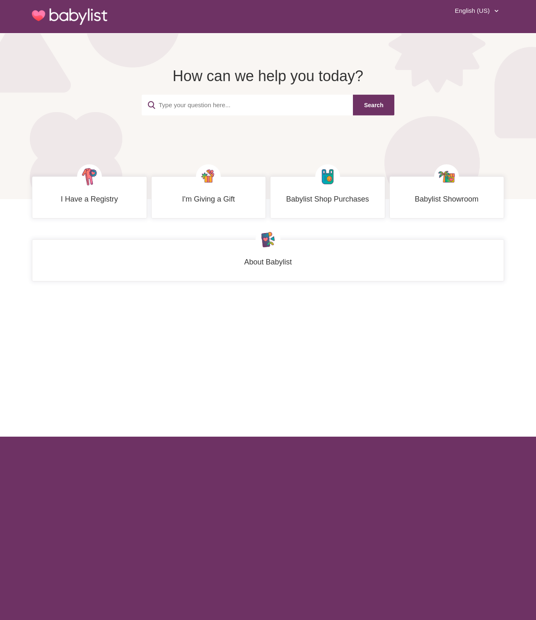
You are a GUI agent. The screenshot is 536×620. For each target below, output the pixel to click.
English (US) (473, 10)
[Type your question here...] (268, 104)
